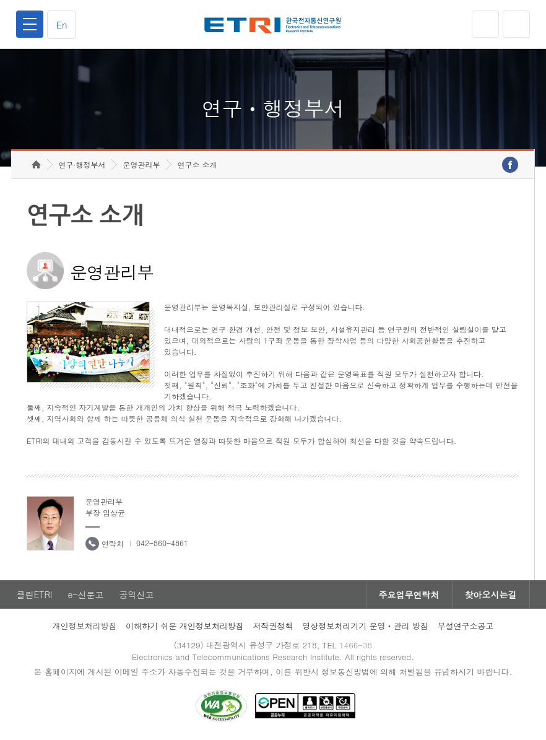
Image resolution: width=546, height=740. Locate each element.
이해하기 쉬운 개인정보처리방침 (185, 626)
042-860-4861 (162, 543)
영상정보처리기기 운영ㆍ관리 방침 (365, 626)
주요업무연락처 (409, 594)
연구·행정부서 (81, 164)
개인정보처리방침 (84, 626)
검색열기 (516, 24)
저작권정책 (273, 626)
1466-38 (355, 645)
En (61, 24)
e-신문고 (85, 594)
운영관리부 (141, 164)
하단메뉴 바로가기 (0, 0)
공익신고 (136, 594)
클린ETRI (34, 594)
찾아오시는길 (491, 594)
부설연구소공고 (466, 626)
